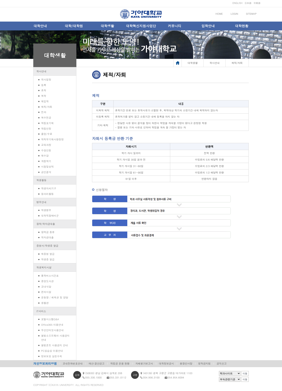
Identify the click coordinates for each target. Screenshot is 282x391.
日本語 (247, 3)
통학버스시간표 (50, 275)
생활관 (45, 303)
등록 (43, 85)
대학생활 (107, 26)
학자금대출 (47, 237)
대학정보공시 (166, 363)
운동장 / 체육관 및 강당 (54, 297)
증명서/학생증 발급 (47, 245)
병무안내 (41, 202)
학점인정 (46, 128)
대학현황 (241, 26)
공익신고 (222, 363)
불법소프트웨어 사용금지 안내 (55, 338)
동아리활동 (47, 194)
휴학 (43, 90)
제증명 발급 (47, 254)
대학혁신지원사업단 (141, 26)
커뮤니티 (174, 26)
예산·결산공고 (96, 363)
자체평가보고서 (144, 363)
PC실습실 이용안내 (52, 351)
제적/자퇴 (46, 107)
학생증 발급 (47, 259)
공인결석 (46, 172)
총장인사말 (186, 363)
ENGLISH (237, 3)
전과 (43, 112)
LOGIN (234, 13)
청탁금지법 (204, 363)
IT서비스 (41, 311)
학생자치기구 (48, 188)
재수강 (45, 155)
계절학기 (46, 161)
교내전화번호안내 (73, 363)
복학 (43, 96)
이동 (245, 373)
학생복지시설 (44, 267)
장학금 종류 (47, 232)
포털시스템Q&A (50, 319)
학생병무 (46, 210)
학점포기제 (47, 123)
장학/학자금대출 (45, 224)
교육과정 (46, 145)
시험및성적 (47, 166)
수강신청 (46, 150)
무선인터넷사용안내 (52, 330)
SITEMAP (251, 13)
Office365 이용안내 (52, 324)
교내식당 (46, 286)
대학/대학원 (74, 26)
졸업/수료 (46, 134)
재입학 (45, 101)
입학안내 (208, 26)
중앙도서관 (47, 281)
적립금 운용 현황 (119, 363)
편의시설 (46, 292)
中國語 (256, 3)
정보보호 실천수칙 (51, 356)
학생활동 (41, 180)
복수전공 (46, 117)
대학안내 (40, 26)
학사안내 (41, 71)
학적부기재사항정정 (52, 139)
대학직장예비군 (50, 215)
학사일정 (46, 79)
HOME (219, 13)
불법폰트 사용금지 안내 (54, 345)
